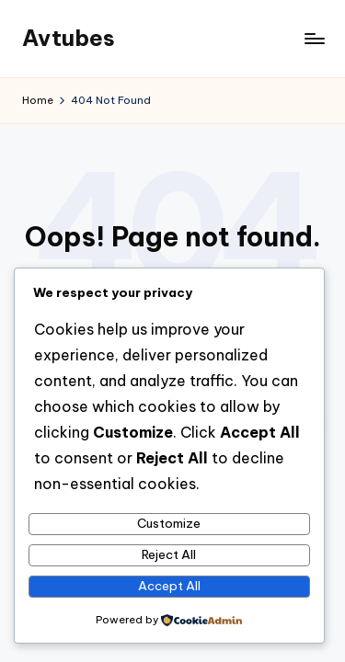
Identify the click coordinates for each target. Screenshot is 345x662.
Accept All (169, 585)
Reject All (169, 554)
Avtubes (68, 37)
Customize (169, 523)
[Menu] (314, 38)
